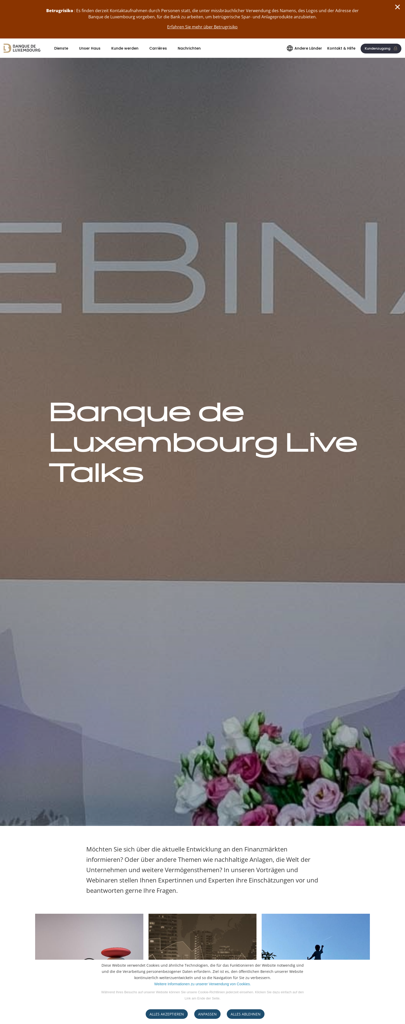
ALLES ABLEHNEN (246, 1014)
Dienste (61, 48)
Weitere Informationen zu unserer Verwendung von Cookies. (202, 984)
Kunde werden (124, 48)
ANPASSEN (207, 1014)
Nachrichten (189, 48)
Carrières (158, 48)
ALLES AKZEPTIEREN (167, 1014)
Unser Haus (89, 48)
